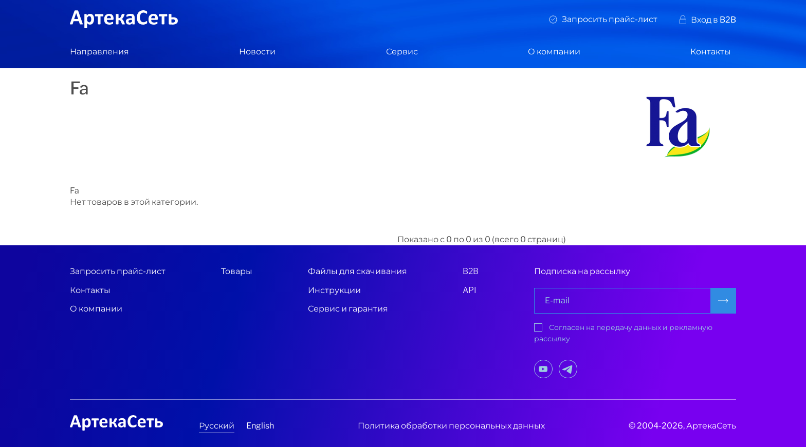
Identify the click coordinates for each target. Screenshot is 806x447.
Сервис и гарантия (348, 309)
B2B (471, 271)
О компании (554, 51)
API (470, 290)
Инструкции (334, 290)
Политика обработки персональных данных (451, 426)
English (260, 426)
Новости (257, 51)
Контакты (710, 51)
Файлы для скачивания (357, 271)
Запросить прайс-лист (609, 19)
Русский (216, 426)
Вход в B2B (713, 20)
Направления (99, 51)
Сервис (402, 51)
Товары (236, 271)
